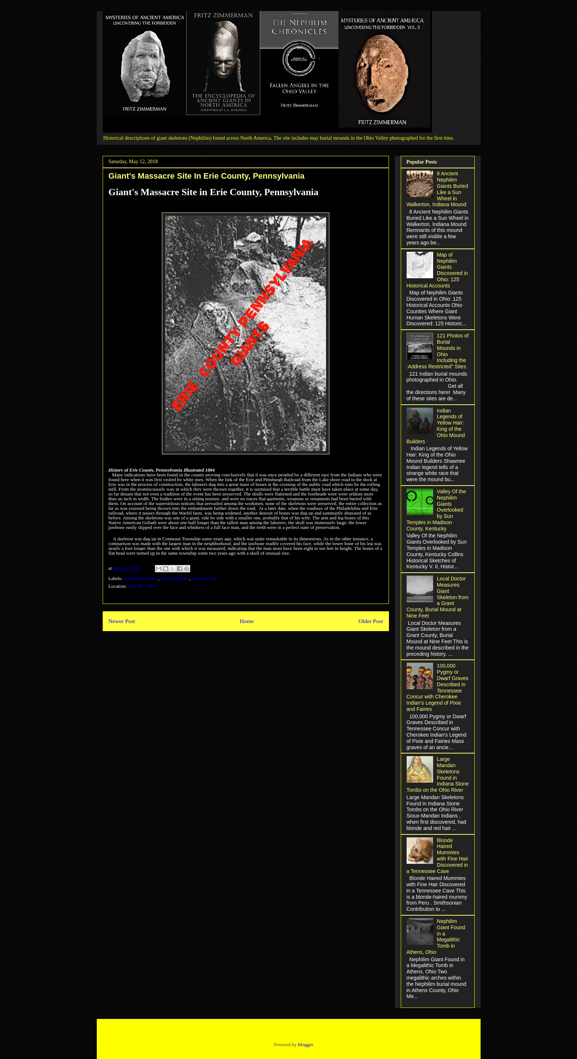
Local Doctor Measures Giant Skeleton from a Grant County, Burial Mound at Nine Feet (438, 597)
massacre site (204, 578)
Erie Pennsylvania (141, 578)
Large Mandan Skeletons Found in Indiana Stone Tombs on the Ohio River (438, 774)
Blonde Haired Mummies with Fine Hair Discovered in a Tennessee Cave (437, 855)
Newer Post (122, 621)
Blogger (305, 1044)
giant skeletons (175, 578)
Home (247, 621)
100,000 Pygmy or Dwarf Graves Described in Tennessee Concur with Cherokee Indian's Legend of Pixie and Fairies (437, 687)
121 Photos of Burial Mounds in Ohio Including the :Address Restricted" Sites (438, 351)
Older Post (370, 621)
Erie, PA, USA (142, 586)
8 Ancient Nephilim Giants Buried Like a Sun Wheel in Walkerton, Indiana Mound (437, 189)
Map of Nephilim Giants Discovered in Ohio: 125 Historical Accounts (437, 270)
